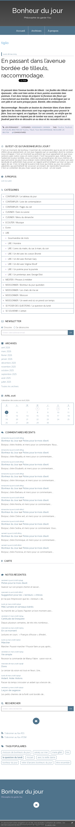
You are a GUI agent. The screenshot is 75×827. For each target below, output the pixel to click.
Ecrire (8, 227)
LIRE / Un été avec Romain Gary (22, 259)
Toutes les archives (10, 386)
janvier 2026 (6, 359)
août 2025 (6, 378)
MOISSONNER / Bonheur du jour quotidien (25, 285)
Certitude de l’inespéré (12, 618)
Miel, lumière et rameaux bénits (17, 606)
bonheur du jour (10, 762)
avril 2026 (5, 347)
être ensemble (63, 762)
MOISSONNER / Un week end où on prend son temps (30, 300)
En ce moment (9, 630)
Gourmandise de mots (18, 238)
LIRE (7, 232)
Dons (4, 666)
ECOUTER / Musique (15, 222)
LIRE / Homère (14, 243)
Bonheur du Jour (9, 440)
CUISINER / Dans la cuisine (17, 212)
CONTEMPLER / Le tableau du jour (21, 196)
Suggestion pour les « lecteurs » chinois (22, 595)
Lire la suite (6, 180)
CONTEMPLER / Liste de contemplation (23, 201)
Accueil (20, 30)
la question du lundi (12, 757)
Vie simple (6, 654)
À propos (53, 30)
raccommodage (46, 130)
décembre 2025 (8, 363)
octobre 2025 (7, 370)
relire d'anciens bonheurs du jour (37, 762)
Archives (36, 30)
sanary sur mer (41, 752)
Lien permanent (11, 127)
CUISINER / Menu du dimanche (20, 217)
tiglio (32, 130)
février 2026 (6, 355)
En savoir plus (50, 825)
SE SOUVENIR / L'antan (16, 310)
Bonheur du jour (37, 11)
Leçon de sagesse (10, 690)
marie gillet (57, 752)
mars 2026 (6, 351)
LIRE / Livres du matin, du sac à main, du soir (28, 248)
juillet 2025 (6, 382)
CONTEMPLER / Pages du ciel (19, 207)
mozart (30, 757)
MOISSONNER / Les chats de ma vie (22, 290)
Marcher (5, 642)
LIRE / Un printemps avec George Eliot (25, 274)
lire (67, 752)
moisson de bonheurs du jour (16, 752)
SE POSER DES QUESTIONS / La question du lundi (28, 305)
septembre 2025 (9, 374)
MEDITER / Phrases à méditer (19, 279)
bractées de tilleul (20, 130)
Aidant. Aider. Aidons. (12, 678)
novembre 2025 (8, 366)
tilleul (61, 127)
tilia (37, 130)
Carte (8, 561)
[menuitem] (20, 30)
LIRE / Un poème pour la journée (23, 269)
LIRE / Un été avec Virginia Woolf (22, 264)
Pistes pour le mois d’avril (36, 440)
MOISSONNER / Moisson (41, 127)
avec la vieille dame (46, 757)
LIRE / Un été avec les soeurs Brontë (24, 253)
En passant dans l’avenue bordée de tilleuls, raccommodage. (33, 68)
